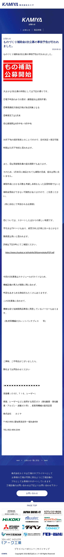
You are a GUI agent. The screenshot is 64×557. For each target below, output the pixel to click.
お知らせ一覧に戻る (31, 460)
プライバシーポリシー (24, 549)
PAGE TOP (32, 505)
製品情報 (37, 30)
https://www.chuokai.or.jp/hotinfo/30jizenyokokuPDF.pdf (29, 252)
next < (19, 460)
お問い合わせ (32, 493)
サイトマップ (43, 549)
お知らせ (26, 30)
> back (44, 460)
